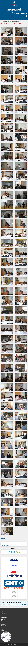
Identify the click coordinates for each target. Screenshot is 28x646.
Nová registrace (16, 13)
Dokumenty (2, 626)
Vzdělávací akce (3, 621)
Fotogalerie (5, 21)
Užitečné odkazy (3, 625)
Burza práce (3, 624)
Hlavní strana (3, 619)
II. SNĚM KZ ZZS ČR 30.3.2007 (13, 21)
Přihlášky (2, 630)
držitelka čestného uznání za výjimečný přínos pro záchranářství (10, 12)
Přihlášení (24, 13)
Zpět (3, 538)
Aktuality (2, 620)
